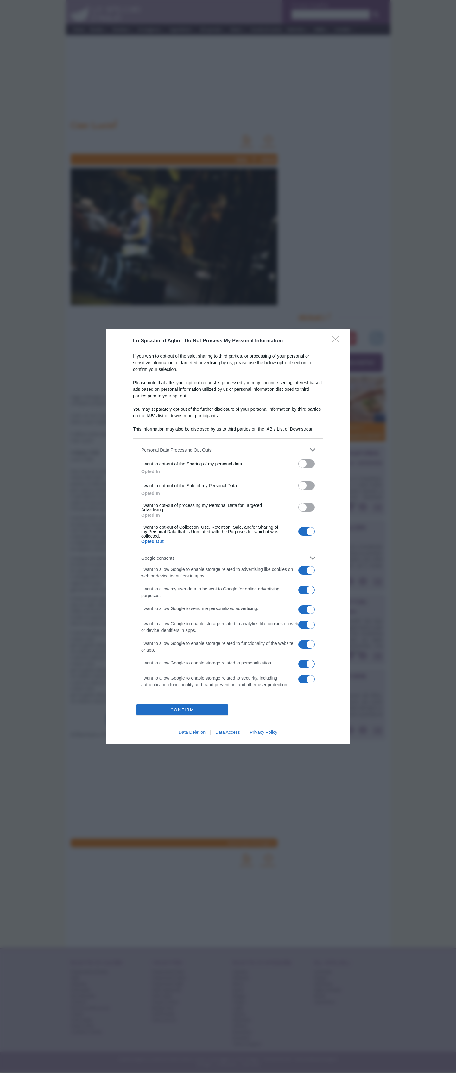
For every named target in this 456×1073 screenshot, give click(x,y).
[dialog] (228, 536)
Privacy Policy (263, 732)
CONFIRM (182, 710)
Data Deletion (192, 732)
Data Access (227, 732)
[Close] (338, 341)
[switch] (306, 463)
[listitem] (228, 449)
